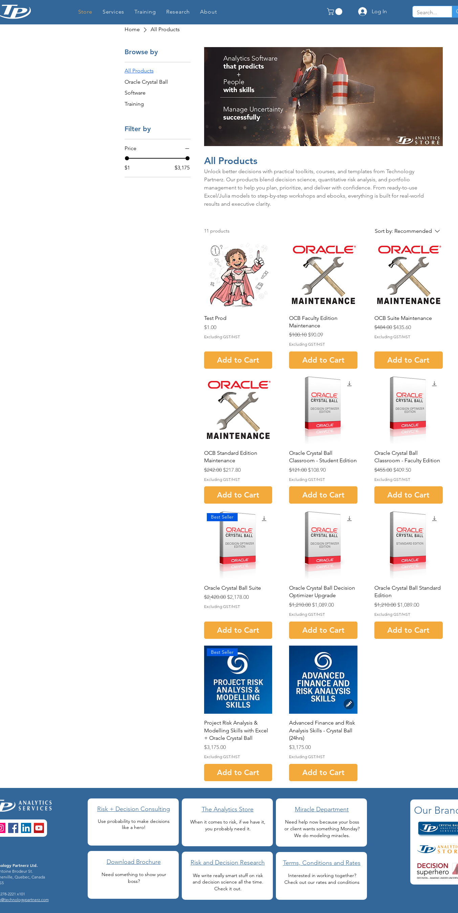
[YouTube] (39, 828)
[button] (178, 11)
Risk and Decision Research (228, 862)
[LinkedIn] (26, 828)
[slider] (127, 158)
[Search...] (427, 12)
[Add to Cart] (238, 360)
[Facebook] (13, 828)
